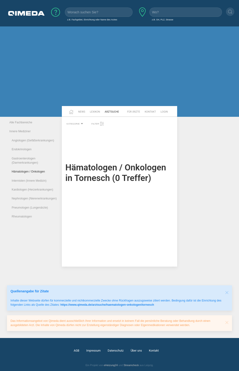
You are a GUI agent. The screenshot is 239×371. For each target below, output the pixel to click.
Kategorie (75, 123)
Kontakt (150, 111)
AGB (76, 350)
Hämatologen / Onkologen (28, 171)
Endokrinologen (22, 149)
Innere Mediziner (20, 131)
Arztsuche (112, 111)
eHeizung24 (111, 365)
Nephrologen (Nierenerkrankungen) (34, 198)
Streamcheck (131, 365)
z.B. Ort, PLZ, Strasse (162, 19)
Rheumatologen (22, 216)
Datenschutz (115, 350)
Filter (97, 123)
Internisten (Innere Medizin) (29, 180)
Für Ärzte (133, 111)
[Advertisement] (119, 70)
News (81, 111)
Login (164, 111)
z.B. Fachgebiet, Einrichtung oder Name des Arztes (92, 19)
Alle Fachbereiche (20, 122)
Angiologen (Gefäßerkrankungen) (33, 140)
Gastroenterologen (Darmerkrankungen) (25, 160)
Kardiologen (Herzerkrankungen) (32, 189)
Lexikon (95, 111)
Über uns (136, 350)
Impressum (93, 350)
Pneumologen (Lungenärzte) (30, 207)
